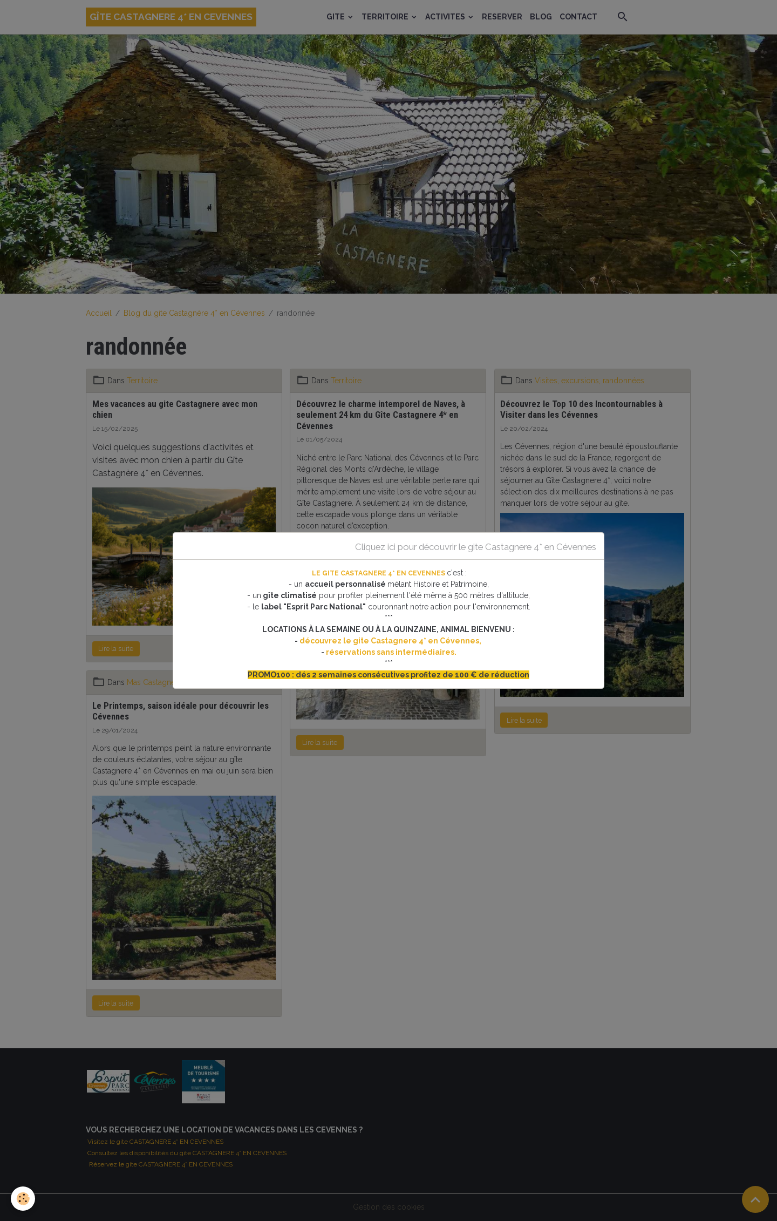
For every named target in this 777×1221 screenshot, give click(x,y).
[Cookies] (23, 1198)
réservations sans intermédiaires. (391, 652)
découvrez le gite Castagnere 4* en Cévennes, (391, 640)
